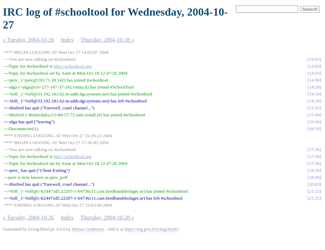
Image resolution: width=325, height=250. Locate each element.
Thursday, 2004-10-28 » (107, 40)
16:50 (314, 121)
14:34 (314, 94)
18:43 (314, 177)
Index (67, 40)
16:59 (314, 128)
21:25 (314, 191)
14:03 (314, 59)
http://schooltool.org (72, 66)
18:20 (314, 170)
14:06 (314, 80)
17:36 (314, 149)
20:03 (314, 184)
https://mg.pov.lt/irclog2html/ (151, 229)
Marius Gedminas (88, 229)
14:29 (314, 87)
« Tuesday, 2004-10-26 (28, 40)
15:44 (314, 114)
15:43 (314, 107)
